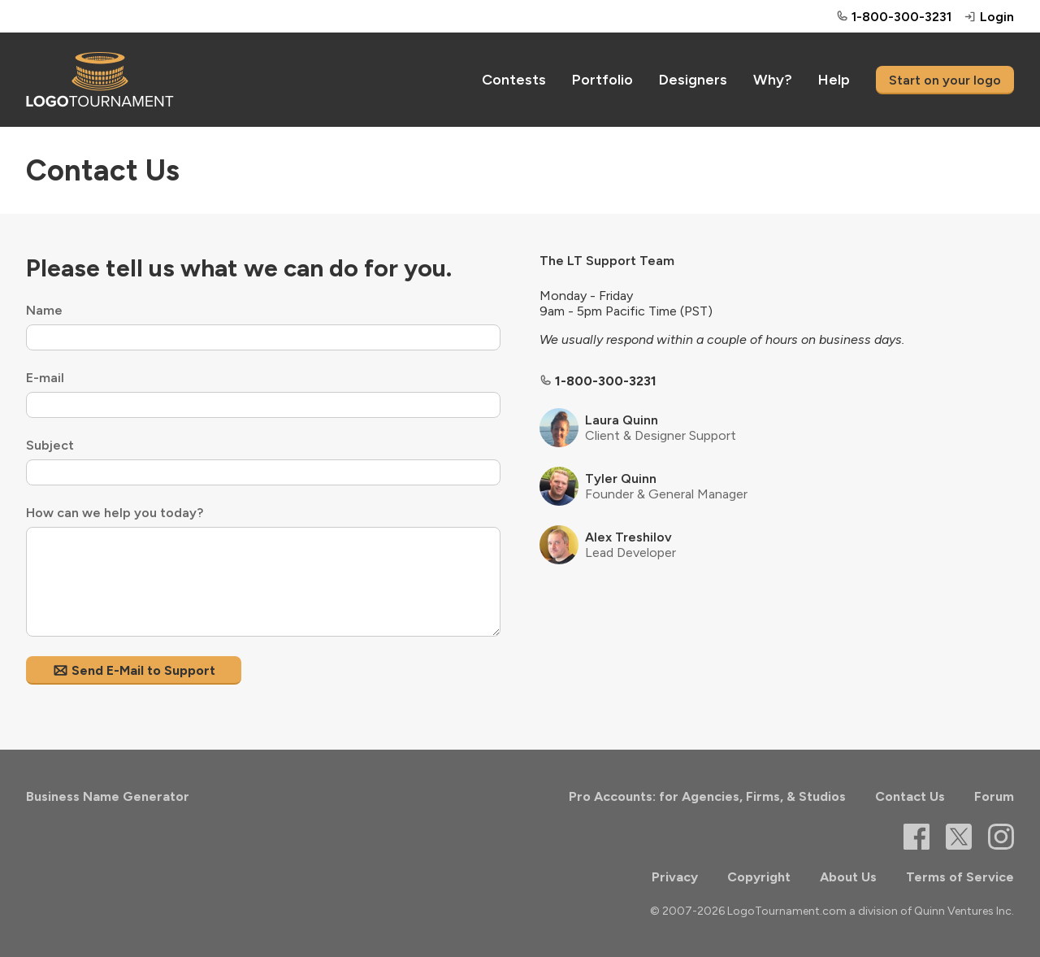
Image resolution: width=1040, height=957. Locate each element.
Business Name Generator (107, 796)
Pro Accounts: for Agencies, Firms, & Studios (707, 796)
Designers (693, 80)
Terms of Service (960, 877)
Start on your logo (945, 80)
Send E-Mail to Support (133, 670)
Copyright (759, 877)
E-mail (45, 377)
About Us (848, 877)
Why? (772, 80)
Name (44, 310)
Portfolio (602, 80)
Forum (994, 796)
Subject (50, 445)
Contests (514, 80)
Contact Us (910, 796)
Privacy (675, 877)
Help (834, 80)
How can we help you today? (114, 512)
